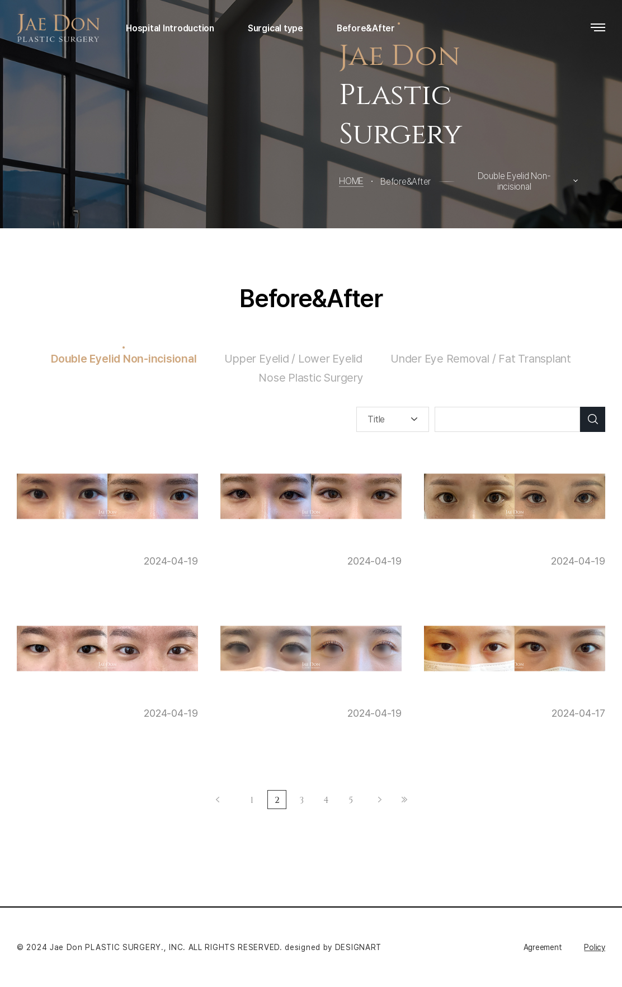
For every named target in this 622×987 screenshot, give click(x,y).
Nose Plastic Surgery (310, 377)
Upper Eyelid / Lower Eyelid (293, 358)
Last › (404, 799)
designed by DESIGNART (333, 947)
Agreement (543, 947)
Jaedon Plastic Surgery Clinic (60, 28)
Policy (594, 947)
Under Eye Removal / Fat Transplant (480, 358)
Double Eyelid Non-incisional (123, 358)
